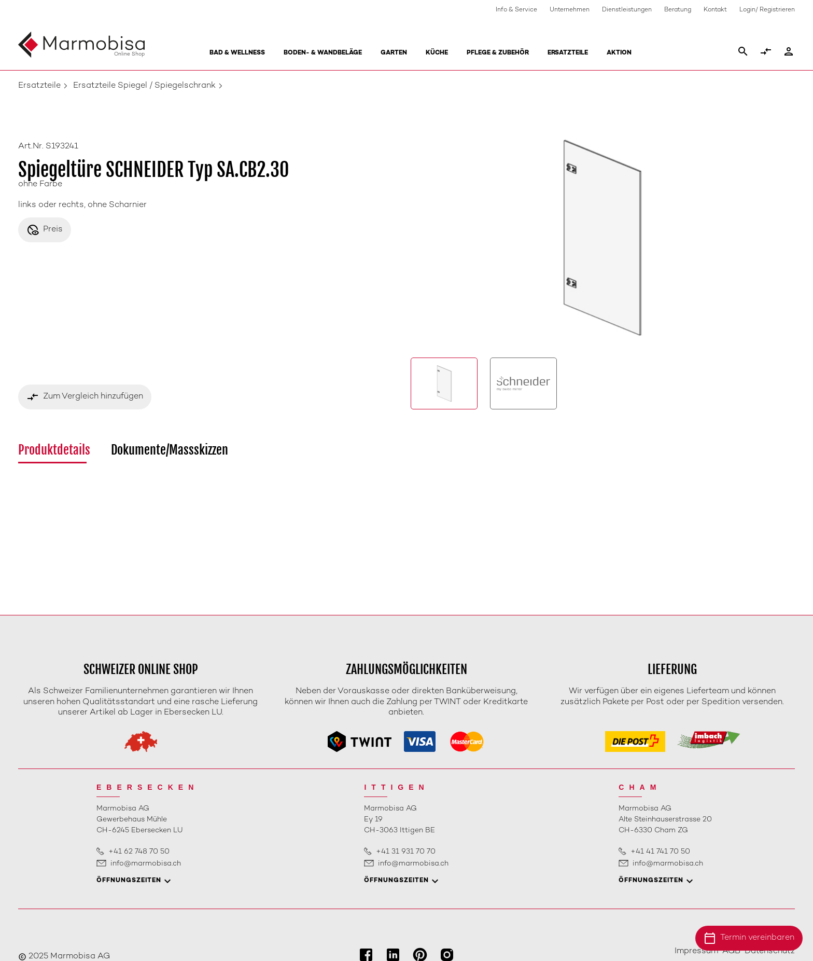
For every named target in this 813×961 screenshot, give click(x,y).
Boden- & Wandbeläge (323, 53)
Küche (437, 53)
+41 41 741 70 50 (660, 852)
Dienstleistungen (627, 10)
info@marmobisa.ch (145, 864)
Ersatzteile (568, 53)
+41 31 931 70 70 (406, 852)
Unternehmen (570, 10)
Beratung (677, 10)
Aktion (619, 53)
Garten (394, 53)
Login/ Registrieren (767, 10)
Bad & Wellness (237, 53)
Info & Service (516, 10)
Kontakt (715, 10)
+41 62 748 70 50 (139, 852)
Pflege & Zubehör (498, 53)
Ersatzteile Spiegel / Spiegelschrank (144, 85)
